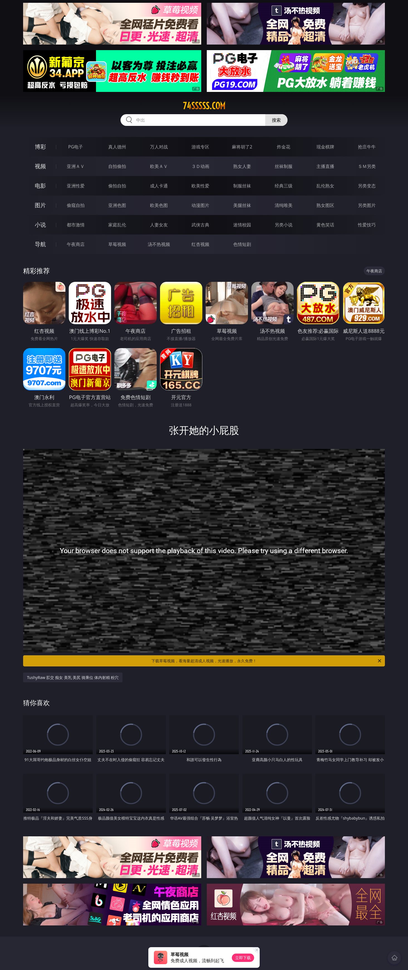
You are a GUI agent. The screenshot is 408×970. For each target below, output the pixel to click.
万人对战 (159, 147)
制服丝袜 (242, 186)
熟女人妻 (242, 166)
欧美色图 (159, 205)
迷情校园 (242, 225)
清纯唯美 (284, 205)
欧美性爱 (200, 186)
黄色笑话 (325, 225)
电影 (40, 185)
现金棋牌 (325, 147)
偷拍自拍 (117, 186)
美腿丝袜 (242, 205)
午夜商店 (76, 244)
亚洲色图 (117, 205)
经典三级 (284, 186)
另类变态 (367, 186)
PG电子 (75, 147)
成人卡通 (159, 186)
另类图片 (367, 205)
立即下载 (243, 957)
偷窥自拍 (76, 205)
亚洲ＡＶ (76, 166)
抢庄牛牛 (367, 147)
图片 (40, 205)
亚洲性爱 (76, 186)
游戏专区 (200, 147)
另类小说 (284, 225)
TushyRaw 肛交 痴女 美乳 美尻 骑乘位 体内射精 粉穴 (73, 677)
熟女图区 (325, 205)
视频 (40, 166)
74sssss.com (204, 105)
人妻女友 (159, 225)
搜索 (276, 120)
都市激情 (76, 225)
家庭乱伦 (117, 225)
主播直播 (325, 166)
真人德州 (117, 147)
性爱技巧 (367, 225)
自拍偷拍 (117, 166)
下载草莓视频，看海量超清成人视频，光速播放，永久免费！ (266, 661)
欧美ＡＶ (159, 166)
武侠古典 (200, 225)
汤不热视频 (159, 244)
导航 (40, 244)
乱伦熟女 (325, 186)
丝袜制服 (284, 166)
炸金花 (283, 147)
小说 (40, 224)
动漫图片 (200, 205)
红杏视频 (200, 244)
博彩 (40, 146)
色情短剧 (242, 244)
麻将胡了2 (242, 147)
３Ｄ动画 (200, 166)
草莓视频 (117, 244)
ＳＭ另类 (367, 166)
